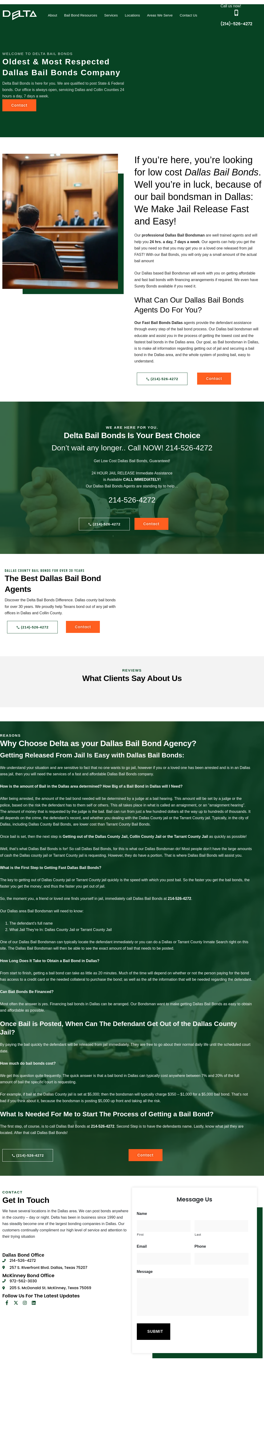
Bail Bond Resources (80, 15)
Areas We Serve (160, 15)
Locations (132, 15)
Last (198, 1234)
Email (142, 1246)
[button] (52, 15)
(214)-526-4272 (236, 24)
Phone (200, 1246)
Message (145, 1272)
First (140, 1234)
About (52, 15)
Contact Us (188, 15)
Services (111, 15)
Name (142, 1214)
